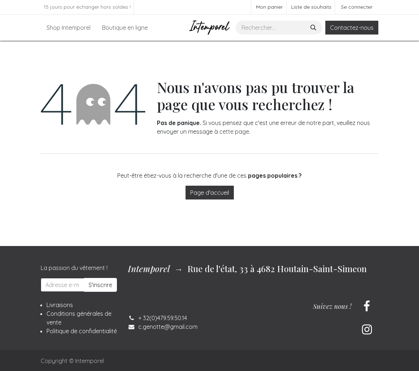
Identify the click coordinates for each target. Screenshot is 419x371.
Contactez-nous (352, 27)
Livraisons (59, 305)
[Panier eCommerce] (268, 7)
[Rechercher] (314, 28)
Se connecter (357, 7)
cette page (234, 131)
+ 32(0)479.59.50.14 (162, 318)
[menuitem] (68, 27)
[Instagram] (366, 329)
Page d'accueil (209, 192)
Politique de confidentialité (81, 331)
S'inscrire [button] (100, 285)
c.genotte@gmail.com (168, 326)
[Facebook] (366, 306)
